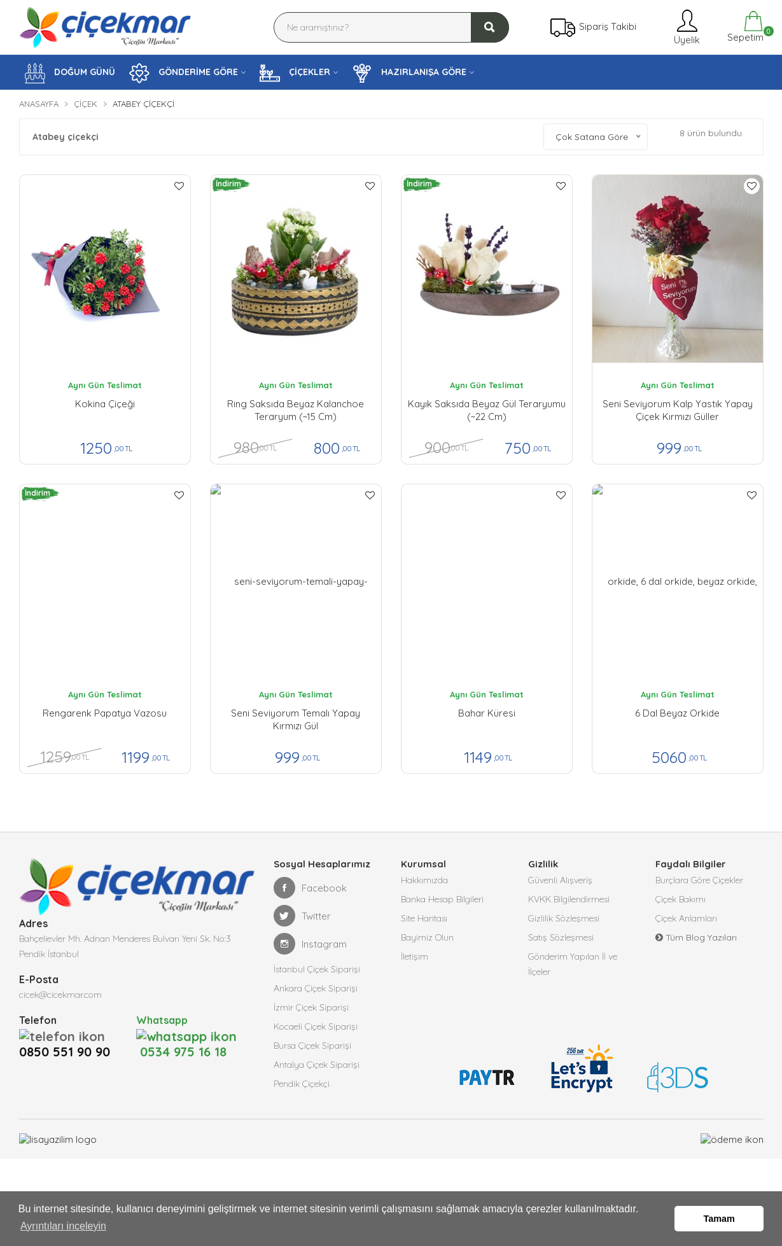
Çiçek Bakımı (680, 899)
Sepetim (744, 27)
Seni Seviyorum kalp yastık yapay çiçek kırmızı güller (678, 410)
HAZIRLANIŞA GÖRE (409, 73)
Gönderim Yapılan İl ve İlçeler (572, 964)
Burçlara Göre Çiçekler (699, 880)
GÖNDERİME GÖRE (183, 73)
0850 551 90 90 (68, 1035)
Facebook (310, 888)
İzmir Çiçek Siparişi (311, 1007)
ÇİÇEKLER (295, 73)
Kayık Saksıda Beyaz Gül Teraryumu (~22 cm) (487, 410)
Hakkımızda (424, 880)
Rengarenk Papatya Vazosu (105, 713)
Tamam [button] (719, 1219)
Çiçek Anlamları (686, 918)
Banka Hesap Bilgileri (442, 899)
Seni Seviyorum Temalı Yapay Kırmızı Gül (295, 719)
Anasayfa (39, 104)
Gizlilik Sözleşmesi (563, 918)
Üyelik (685, 27)
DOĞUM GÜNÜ (70, 73)
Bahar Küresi (486, 713)
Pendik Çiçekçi (302, 1083)
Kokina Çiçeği (105, 404)
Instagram (310, 944)
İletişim (414, 956)
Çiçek (85, 104)
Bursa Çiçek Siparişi (312, 1045)
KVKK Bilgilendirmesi (569, 899)
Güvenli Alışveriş (560, 880)
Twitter (302, 916)
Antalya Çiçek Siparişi (317, 1064)
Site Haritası (424, 918)
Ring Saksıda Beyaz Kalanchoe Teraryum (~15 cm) (295, 410)
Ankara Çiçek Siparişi (316, 988)
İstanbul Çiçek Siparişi (317, 969)
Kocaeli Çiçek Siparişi (316, 1026)
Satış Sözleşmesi (561, 937)
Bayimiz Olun (427, 937)
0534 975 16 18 (181, 1035)
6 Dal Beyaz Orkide (677, 713)
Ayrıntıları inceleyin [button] (63, 1226)
